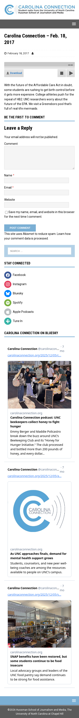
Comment (11, 143)
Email (8, 187)
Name (8, 175)
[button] (73, 24)
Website (9, 199)
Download (16, 73)
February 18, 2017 (18, 53)
